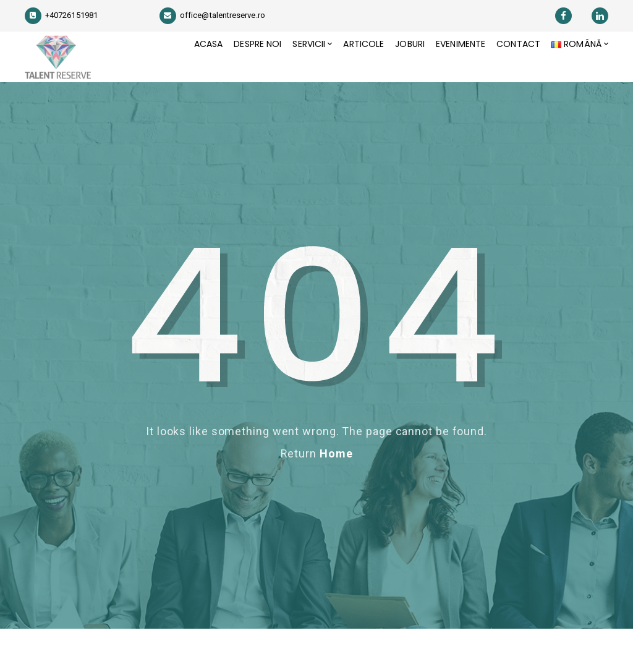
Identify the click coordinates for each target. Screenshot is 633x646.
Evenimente (453, 65)
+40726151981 (61, 15)
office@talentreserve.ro (212, 15)
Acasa (186, 65)
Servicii (294, 65)
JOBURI (400, 65)
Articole (351, 65)
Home (336, 470)
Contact (514, 65)
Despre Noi (239, 65)
